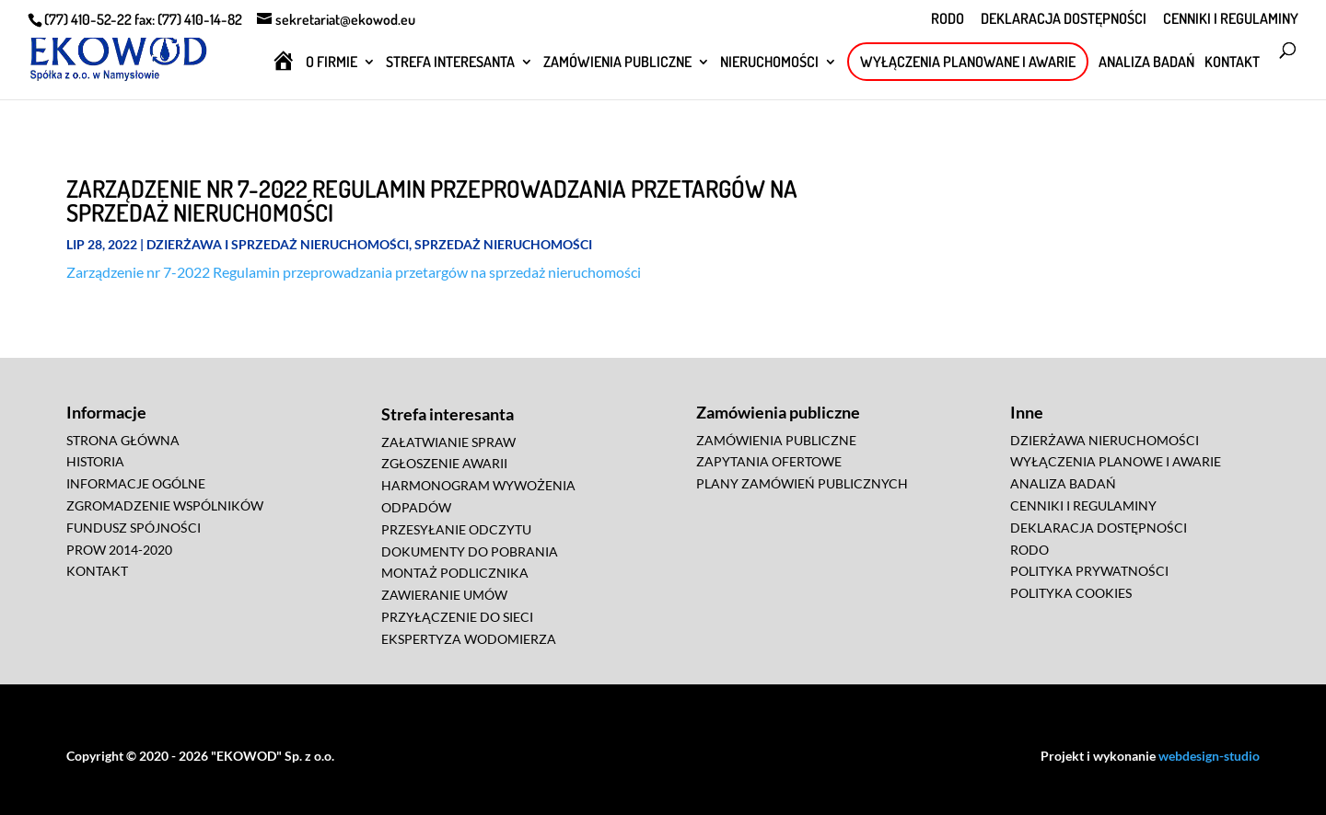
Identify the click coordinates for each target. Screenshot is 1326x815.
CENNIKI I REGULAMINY (1230, 19)
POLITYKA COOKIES (1071, 593)
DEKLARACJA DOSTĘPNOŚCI (1063, 19)
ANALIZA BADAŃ (1146, 63)
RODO (947, 19)
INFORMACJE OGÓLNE (135, 483)
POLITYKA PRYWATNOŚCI (1089, 571)
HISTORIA (95, 461)
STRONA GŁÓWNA (123, 440)
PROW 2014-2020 (119, 549)
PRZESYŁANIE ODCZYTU (456, 529)
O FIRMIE (331, 63)
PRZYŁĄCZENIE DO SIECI (457, 617)
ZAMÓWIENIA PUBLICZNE (617, 63)
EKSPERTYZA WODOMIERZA (468, 639)
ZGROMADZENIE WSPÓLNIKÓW (164, 505)
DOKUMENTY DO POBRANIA (469, 551)
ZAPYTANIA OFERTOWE (769, 461)
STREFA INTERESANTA (450, 63)
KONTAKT (1232, 63)
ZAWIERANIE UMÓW (444, 595)
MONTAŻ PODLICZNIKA (455, 572)
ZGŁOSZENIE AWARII (444, 463)
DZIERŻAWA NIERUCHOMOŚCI (1104, 440)
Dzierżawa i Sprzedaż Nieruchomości (277, 244)
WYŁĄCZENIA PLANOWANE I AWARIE (968, 61)
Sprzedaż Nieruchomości (503, 244)
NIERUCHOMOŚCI (769, 63)
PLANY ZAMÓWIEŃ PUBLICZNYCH (802, 483)
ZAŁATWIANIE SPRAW (448, 442)
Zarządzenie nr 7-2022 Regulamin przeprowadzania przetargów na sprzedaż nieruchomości (353, 272)
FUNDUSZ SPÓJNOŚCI (133, 527)
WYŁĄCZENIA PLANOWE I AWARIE (1115, 461)
